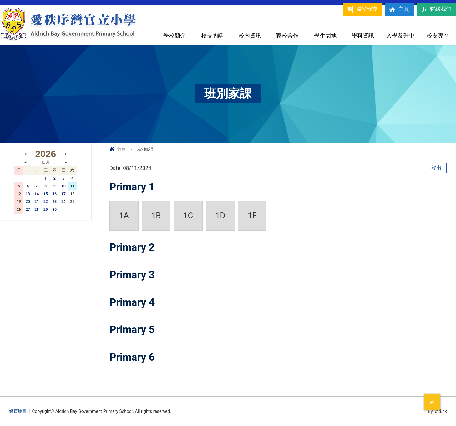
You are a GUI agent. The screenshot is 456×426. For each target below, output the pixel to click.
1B (156, 215)
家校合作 (287, 35)
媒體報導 (361, 9)
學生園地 (325, 35)
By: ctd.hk (437, 411)
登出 (436, 168)
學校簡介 (174, 35)
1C (188, 215)
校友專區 (438, 35)
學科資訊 (363, 35)
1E (252, 215)
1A (124, 215)
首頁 (121, 149)
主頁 (398, 9)
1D (220, 215)
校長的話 (212, 35)
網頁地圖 (18, 411)
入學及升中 (400, 35)
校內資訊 (250, 35)
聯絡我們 (435, 9)
